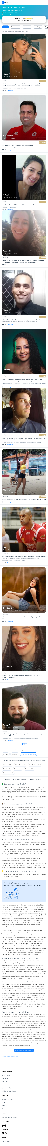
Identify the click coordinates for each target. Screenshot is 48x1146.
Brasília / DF (17, 769)
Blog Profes (5, 1109)
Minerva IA (5, 1106)
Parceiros (4, 1082)
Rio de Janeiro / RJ (20, 765)
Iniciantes (14, 754)
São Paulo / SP (7, 765)
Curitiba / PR (6, 769)
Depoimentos (6, 1079)
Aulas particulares (7, 1099)
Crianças (5, 754)
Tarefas (4, 1103)
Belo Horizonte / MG (35, 765)
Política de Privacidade (9, 1091)
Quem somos (6, 1075)
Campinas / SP (29, 769)
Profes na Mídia (6, 1085)
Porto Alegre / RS (8, 773)
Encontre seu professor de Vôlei (24, 1050)
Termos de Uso (6, 1088)
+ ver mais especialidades (28, 754)
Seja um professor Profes (9, 1117)
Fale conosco (6, 1141)
